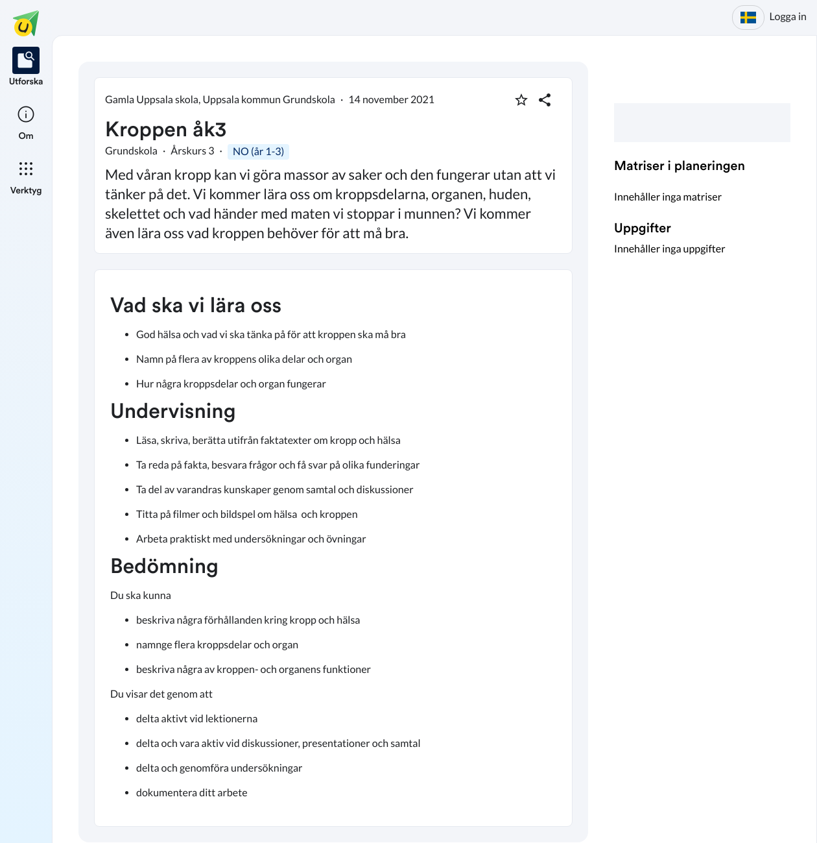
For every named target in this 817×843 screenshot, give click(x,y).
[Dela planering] (544, 100)
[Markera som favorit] (521, 100)
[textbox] (333, 548)
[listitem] (26, 67)
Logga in (788, 16)
